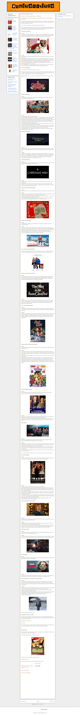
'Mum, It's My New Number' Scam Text (14, 33)
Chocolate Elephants (14, 21)
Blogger (45, 712)
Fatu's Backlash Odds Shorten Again (11, 79)
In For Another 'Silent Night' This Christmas (15, 39)
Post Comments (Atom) (40, 704)
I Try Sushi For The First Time (15, 53)
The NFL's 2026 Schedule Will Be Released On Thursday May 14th (13, 60)
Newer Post (23, 701)
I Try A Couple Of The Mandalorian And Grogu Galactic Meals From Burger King (13, 46)
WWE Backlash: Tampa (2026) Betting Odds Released (12, 85)
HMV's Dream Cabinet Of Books (14, 70)
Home (38, 701)
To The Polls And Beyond (12, 50)
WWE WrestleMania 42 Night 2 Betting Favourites (12, 89)
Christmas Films (26, 667)
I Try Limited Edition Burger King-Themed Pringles (14, 66)
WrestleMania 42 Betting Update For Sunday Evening (13, 91)
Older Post (52, 701)
